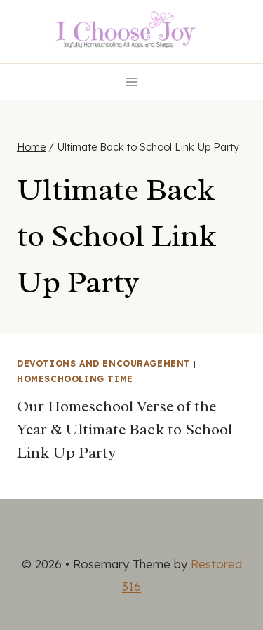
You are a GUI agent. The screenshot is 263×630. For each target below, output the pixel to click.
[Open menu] (131, 82)
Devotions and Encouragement (104, 363)
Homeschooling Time (75, 379)
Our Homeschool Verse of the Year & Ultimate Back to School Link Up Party (124, 430)
